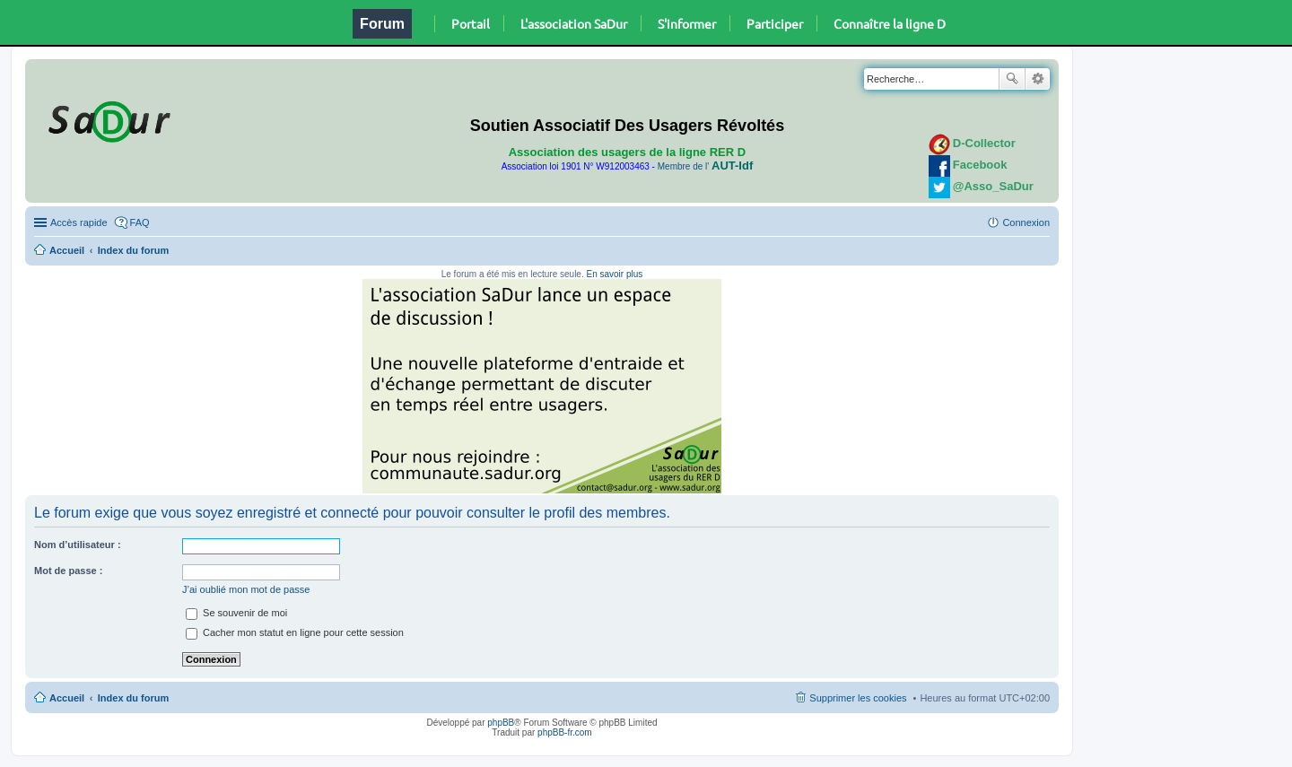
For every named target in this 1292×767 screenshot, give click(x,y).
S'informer (687, 23)
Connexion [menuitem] (1026, 222)
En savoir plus (614, 274)
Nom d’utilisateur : (77, 544)
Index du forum (133, 250)
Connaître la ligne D (890, 23)
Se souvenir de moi (236, 612)
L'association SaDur (573, 23)
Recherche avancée (1038, 79)
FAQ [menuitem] (140, 222)
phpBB (500, 723)
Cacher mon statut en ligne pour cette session (295, 632)
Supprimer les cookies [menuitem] (857, 698)
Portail (470, 23)
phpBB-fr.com (564, 732)
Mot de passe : (68, 570)
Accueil (66, 250)
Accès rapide (79, 222)
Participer (774, 23)
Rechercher (1012, 79)
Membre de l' (705, 166)
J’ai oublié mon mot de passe (246, 589)
